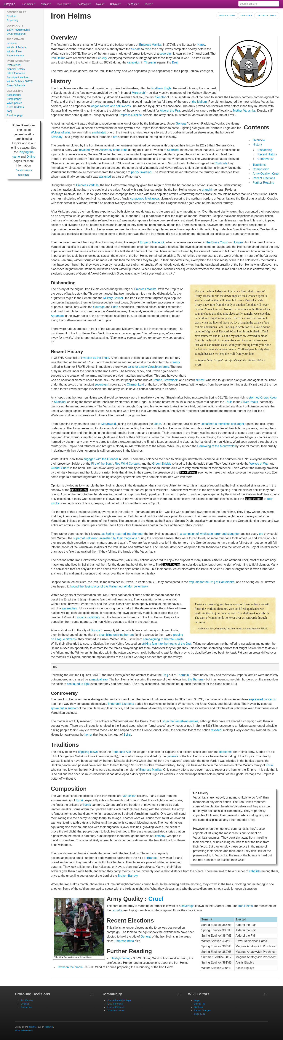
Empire (9, 4)
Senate (135, 49)
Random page (15, 115)
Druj (175, 62)
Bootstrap (32, 1027)
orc (115, 136)
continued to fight (78, 683)
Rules (149, 4)
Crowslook (171, 380)
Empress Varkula (87, 185)
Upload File (199, 1004)
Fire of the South (102, 463)
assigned (105, 176)
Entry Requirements (18, 29)
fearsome (225, 751)
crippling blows (88, 751)
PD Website (27, 1000)
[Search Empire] (258, 3)
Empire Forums (115, 1004)
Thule (228, 402)
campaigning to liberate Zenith (163, 639)
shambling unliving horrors (116, 634)
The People (83, 4)
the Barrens (195, 679)
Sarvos (95, 630)
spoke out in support (64, 708)
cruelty (102, 58)
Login (196, 1000)
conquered (137, 198)
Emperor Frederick (152, 242)
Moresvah (138, 92)
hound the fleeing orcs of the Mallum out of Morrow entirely (109, 586)
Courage (99, 306)
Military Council (267, 15)
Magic (100, 4)
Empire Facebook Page (119, 1000)
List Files (198, 1007)
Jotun (157, 423)
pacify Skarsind (141, 172)
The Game (28, 4)
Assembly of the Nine (113, 149)
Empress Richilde (130, 115)
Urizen (238, 242)
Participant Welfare (18, 77)
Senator (160, 97)
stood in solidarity (88, 617)
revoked (84, 149)
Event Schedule (16, 85)
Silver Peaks (249, 402)
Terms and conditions (24, 1030)
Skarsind (173, 149)
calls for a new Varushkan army (148, 366)
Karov (201, 44)
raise (148, 49)
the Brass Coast (217, 242)
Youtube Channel (115, 1010)
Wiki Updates (14, 103)
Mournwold (108, 423)
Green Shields (161, 463)
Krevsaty (56, 136)
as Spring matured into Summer (122, 533)
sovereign (165, 53)
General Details (16, 69)
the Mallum (199, 101)
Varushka (246, 15)
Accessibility (14, 94)
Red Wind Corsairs (127, 463)
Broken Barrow (127, 875)
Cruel (155, 898)
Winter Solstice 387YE (20, 81)
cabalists (254, 871)
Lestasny (159, 835)
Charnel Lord (135, 384)
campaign (133, 62)
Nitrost (200, 380)
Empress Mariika (150, 44)
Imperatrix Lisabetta (121, 703)
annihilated (99, 132)
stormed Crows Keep (262, 397)
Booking (25, 1004)
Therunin (150, 62)
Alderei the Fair (170, 110)
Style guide (199, 1014)
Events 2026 (14, 64)
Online (30, 156)
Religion (115, 4)
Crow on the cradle (70, 967)
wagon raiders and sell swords (111, 106)
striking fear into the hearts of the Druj (166, 643)
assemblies (69, 608)
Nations (46, 4)
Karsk (269, 765)
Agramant (57, 315)
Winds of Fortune (17, 47)
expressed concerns (262, 699)
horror (88, 734)
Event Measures (16, 33)
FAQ (9, 111)
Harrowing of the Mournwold (215, 446)
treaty (176, 362)
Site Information (16, 73)
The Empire (64, 4)
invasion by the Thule (95, 357)
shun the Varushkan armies (180, 721)
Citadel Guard (60, 468)
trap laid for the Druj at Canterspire (211, 582)
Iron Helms (58, 58)
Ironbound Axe (121, 751)
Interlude (12, 43)
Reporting (12, 20)
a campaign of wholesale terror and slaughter (210, 533)
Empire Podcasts (115, 1007)
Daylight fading (120, 958)
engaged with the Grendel (101, 459)
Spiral (127, 734)
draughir (207, 189)
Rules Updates (15, 107)
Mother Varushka (244, 110)
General (181, 123)
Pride (114, 306)
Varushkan (129, 795)
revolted (216, 730)
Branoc (157, 380)
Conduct (11, 16)
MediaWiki (48, 1027)
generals (172, 756)
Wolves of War (60, 132)
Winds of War (14, 51)
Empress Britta (124, 941)
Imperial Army (227, 15)
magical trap (99, 679)
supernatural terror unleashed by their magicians (105, 538)
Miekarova (152, 198)
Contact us (26, 1007)
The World (132, 4)
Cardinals (221, 163)
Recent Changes (202, 1010)
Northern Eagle (161, 88)
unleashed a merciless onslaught (222, 423)
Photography (14, 98)
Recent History (15, 55)
